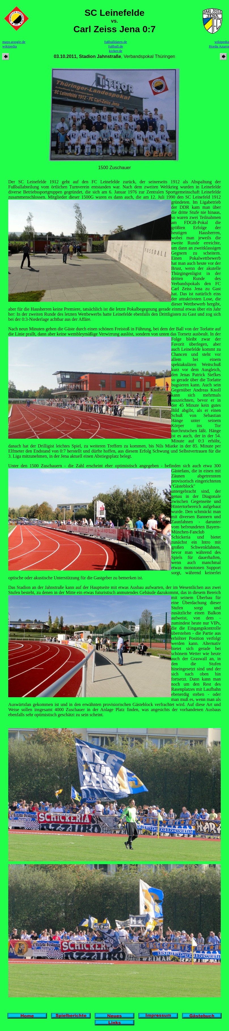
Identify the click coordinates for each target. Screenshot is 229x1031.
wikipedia (9, 46)
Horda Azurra (219, 46)
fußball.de (115, 46)
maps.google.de (14, 42)
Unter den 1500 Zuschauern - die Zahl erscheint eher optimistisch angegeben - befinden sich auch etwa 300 (114, 465)
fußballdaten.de (115, 42)
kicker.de (115, 51)
